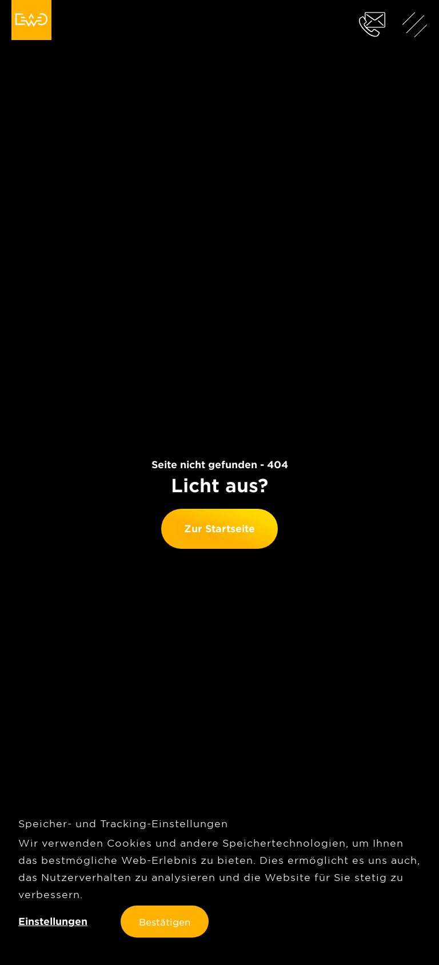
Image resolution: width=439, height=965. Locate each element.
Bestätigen (164, 921)
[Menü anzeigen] (415, 24)
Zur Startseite (219, 529)
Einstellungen (52, 921)
